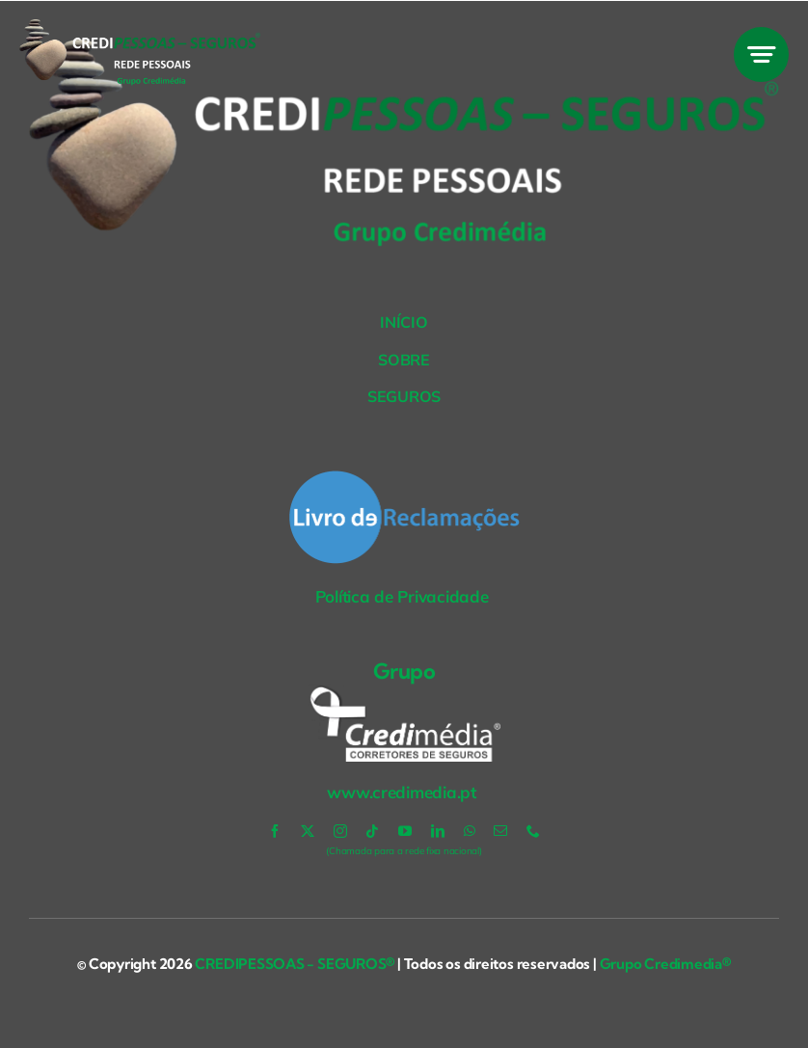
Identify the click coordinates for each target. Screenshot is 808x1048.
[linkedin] (437, 831)
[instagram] (340, 831)
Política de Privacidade (404, 596)
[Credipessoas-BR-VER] (139, 27)
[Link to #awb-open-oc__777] (761, 54)
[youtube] (405, 831)
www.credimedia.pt (403, 792)
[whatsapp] (469, 831)
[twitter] (307, 831)
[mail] (500, 831)
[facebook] (275, 831)
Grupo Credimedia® (665, 963)
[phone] (533, 831)
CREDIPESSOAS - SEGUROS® (294, 963)
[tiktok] (372, 831)
